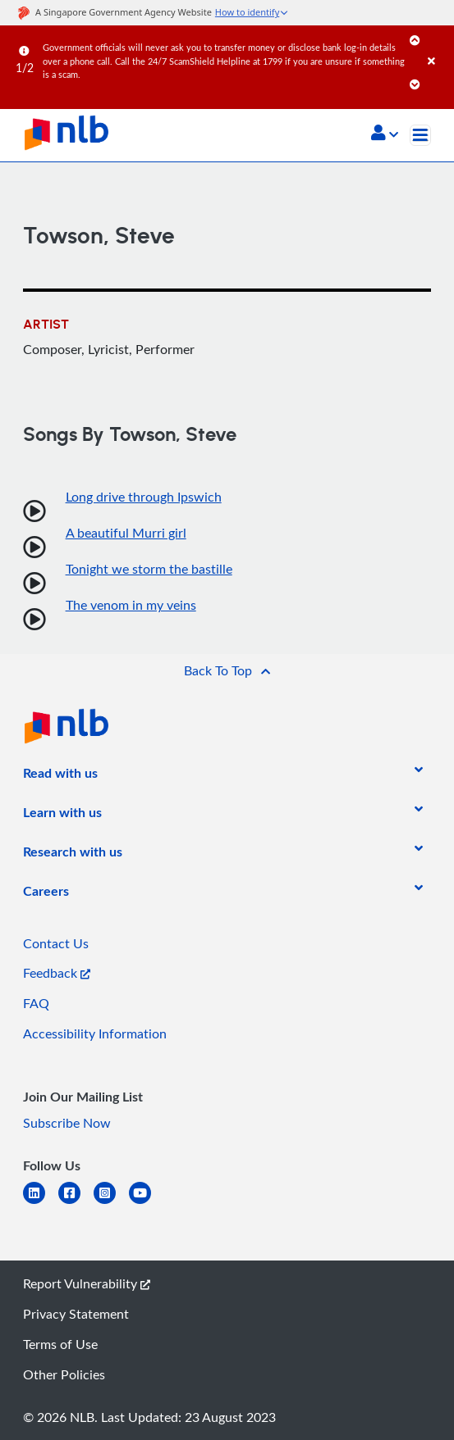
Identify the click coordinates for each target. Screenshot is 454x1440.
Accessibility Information (95, 1033)
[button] (384, 134)
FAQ (36, 1003)
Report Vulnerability (86, 1283)
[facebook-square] (76, 1203)
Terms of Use (60, 1344)
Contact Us (56, 943)
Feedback (56, 973)
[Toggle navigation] (420, 135)
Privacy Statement (76, 1314)
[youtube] (146, 1203)
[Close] (438, 44)
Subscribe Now (67, 1123)
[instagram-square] (111, 1203)
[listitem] (60, 776)
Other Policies (64, 1374)
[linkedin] (40, 1203)
